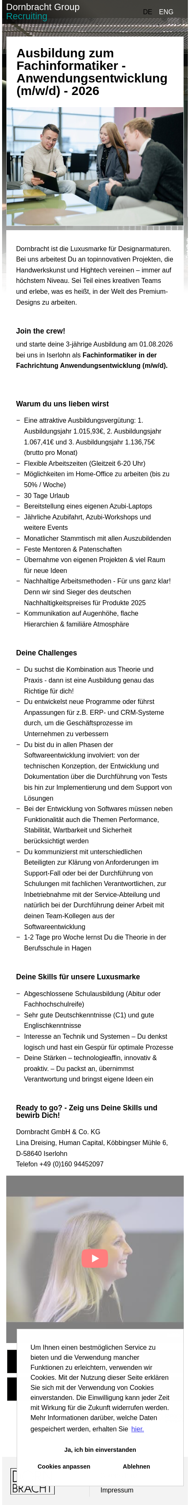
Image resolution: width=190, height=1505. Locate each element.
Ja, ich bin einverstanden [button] (100, 1449)
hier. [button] (138, 1429)
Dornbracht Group (43, 11)
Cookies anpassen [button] (64, 1466)
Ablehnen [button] (136, 1466)
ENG (166, 11)
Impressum (116, 1490)
